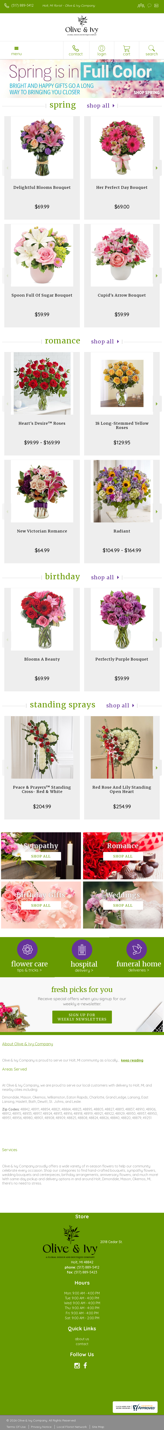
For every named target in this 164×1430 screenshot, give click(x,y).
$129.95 (122, 442)
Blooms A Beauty (42, 659)
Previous (6, 168)
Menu (16, 53)
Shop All (98, 105)
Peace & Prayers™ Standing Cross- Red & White (42, 789)
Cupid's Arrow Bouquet (122, 295)
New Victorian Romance (42, 531)
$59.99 (42, 314)
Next (157, 168)
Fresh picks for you (82, 995)
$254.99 (122, 806)
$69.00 (121, 206)
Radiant (122, 531)
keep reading (132, 1060)
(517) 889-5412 (22, 5)
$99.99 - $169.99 (42, 442)
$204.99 (42, 806)
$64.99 (42, 550)
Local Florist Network (72, 1427)
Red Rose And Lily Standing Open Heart (121, 789)
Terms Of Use (16, 1427)
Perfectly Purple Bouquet (121, 659)
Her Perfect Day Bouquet (122, 187)
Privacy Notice (41, 1427)
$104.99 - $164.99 (122, 550)
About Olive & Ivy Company (27, 1043)
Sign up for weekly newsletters (82, 1017)
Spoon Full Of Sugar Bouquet (42, 295)
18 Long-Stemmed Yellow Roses (122, 425)
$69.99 (42, 206)
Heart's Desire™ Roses (42, 423)
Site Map (98, 1427)
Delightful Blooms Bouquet (42, 187)
